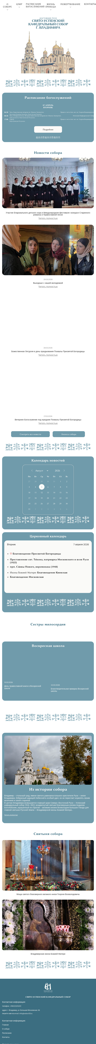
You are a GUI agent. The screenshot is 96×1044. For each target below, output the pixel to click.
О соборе (7, 6)
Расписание (7, 1033)
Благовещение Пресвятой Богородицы (37, 553)
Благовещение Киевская (52, 572)
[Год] (58, 470)
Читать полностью (48, 218)
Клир (19, 5)
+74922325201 (15, 1006)
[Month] (41, 470)
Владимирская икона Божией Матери (48, 954)
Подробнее (48, 129)
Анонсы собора (68, 434)
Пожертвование (70, 5)
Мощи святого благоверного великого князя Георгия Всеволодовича (48, 894)
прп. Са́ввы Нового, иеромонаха (34, 566)
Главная (5, 1025)
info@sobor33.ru (25, 1014)
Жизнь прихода (50, 6)
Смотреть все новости (30, 434)
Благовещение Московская (27, 577)
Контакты (90, 4)
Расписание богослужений (35, 5)
